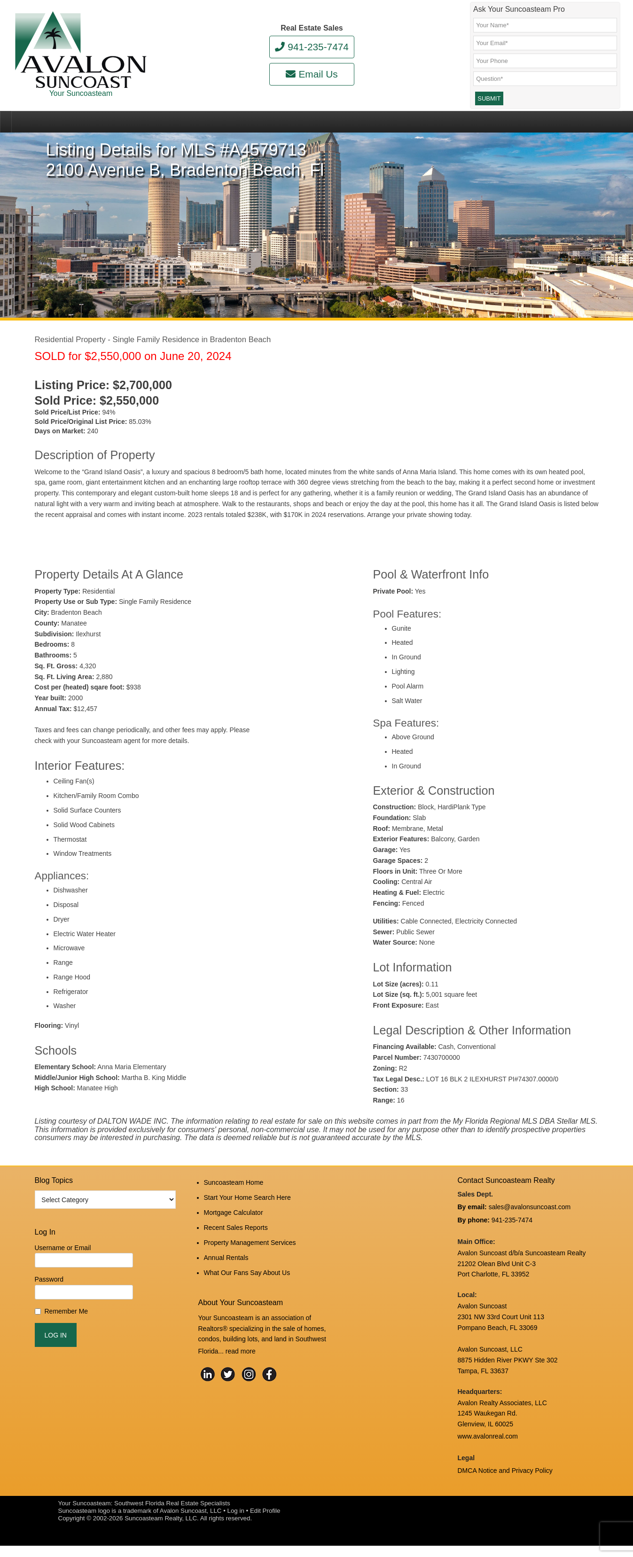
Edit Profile (265, 1522)
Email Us (311, 74)
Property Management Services (250, 1252)
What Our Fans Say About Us (247, 1278)
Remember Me (66, 1332)
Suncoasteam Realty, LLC (161, 1529)
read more (241, 1354)
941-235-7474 (312, 46)
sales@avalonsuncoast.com (530, 1226)
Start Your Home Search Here (247, 1215)
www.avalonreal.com (488, 1451)
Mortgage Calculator (233, 1227)
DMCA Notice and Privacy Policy (505, 1483)
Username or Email (63, 1269)
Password (49, 1301)
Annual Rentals (226, 1265)
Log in (235, 1522)
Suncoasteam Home (234, 1202)
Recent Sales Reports (236, 1240)
